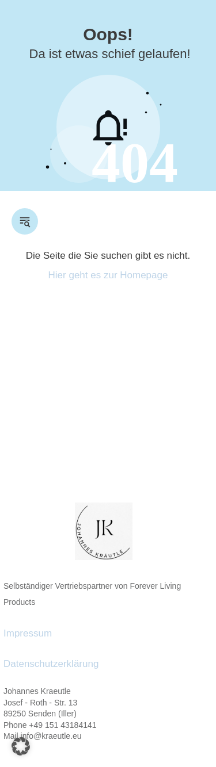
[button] (20, 746)
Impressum (27, 633)
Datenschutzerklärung (50, 663)
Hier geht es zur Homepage (108, 275)
